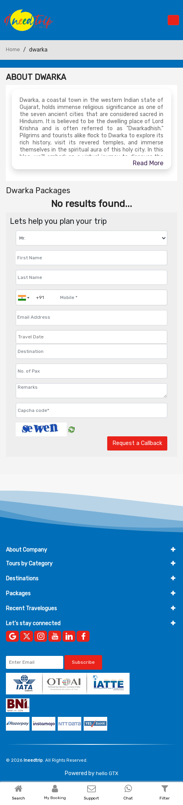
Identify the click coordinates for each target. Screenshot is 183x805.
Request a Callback (137, 443)
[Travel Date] (91, 337)
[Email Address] (91, 317)
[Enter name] (91, 257)
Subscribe (83, 662)
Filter (164, 798)
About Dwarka (36, 77)
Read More (148, 163)
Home (13, 49)
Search (18, 798)
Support (91, 798)
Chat (128, 798)
